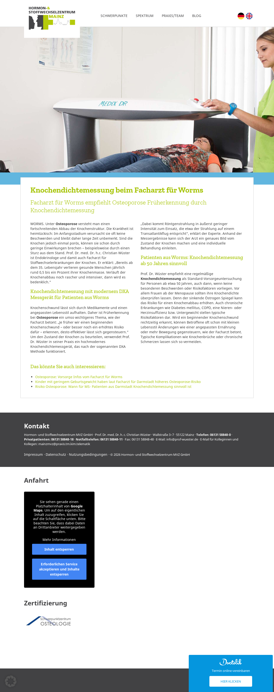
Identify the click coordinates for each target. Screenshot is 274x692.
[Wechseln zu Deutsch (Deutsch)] (241, 16)
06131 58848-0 (220, 434)
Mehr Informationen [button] (59, 539)
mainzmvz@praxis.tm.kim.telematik (64, 444)
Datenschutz (56, 454)
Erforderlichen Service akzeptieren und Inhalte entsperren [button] (59, 569)
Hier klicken (231, 681)
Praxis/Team (173, 15)
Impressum (33, 454)
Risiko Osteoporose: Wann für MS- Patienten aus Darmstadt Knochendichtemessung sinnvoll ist (113, 386)
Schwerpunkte (114, 15)
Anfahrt (36, 480)
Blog (196, 15)
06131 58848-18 (62, 439)
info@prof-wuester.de (182, 439)
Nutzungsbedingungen (88, 454)
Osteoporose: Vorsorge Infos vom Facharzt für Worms (78, 376)
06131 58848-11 (111, 439)
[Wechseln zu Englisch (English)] (249, 16)
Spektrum (145, 15)
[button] (10, 681)
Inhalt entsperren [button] (59, 549)
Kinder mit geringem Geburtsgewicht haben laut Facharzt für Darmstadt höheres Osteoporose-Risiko (118, 381)
